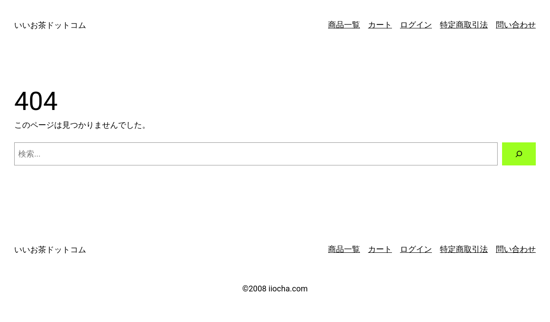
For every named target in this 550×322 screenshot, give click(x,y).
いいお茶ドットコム (50, 25)
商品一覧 (344, 24)
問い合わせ (516, 24)
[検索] (519, 153)
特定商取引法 (464, 24)
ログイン (416, 24)
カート (380, 24)
